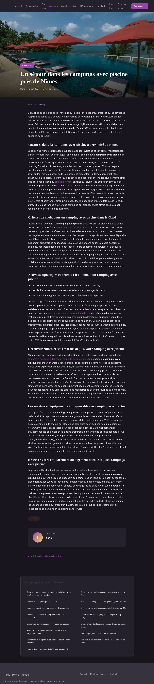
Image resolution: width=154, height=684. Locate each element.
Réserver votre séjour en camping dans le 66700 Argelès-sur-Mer (47, 631)
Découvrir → (140, 6)
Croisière (65, 6)
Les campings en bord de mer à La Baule (98, 633)
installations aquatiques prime (72, 227)
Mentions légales (98, 674)
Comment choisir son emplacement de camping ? (48, 608)
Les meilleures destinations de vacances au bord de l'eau (103, 641)
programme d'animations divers (73, 313)
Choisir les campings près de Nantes (42, 601)
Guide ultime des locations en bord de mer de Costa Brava (103, 625)
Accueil (18, 6)
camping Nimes (63, 181)
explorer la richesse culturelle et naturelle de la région (56, 359)
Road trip (111, 6)
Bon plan (44, 6)
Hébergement (86, 6)
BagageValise (32, 6)
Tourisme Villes (122, 6)
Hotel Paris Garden (17, 674)
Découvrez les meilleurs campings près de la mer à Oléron (103, 593)
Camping (53, 6)
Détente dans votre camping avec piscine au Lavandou (46, 616)
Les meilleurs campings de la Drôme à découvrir (48, 649)
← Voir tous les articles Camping (45, 556)
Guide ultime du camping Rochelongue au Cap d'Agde (101, 616)
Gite (75, 6)
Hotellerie (101, 6)
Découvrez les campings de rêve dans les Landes (48, 624)
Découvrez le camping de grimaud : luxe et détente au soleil (49, 641)
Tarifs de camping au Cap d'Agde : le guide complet (103, 601)
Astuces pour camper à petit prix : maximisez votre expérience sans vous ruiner (49, 593)
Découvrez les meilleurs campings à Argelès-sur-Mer (104, 608)
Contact (113, 674)
